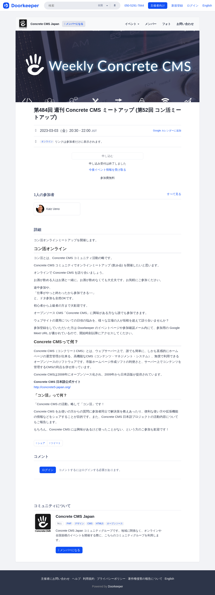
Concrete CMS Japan (45, 24)
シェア (40, 443)
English (207, 5)
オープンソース (115, 523)
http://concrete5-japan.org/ (52, 387)
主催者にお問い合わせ (55, 578)
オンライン (47, 141)
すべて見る (174, 194)
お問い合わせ (185, 24)
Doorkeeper (115, 586)
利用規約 (88, 578)
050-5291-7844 (134, 5)
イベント (132, 24)
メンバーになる (73, 23)
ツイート (55, 443)
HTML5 (99, 523)
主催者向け (157, 5)
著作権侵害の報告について (145, 578)
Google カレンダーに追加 (167, 130)
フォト (166, 24)
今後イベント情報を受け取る (107, 169)
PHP (69, 523)
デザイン (79, 523)
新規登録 (177, 5)
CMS (89, 523)
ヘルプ (76, 578)
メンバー (150, 24)
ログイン (192, 5)
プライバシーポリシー (111, 578)
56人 (59, 523)
